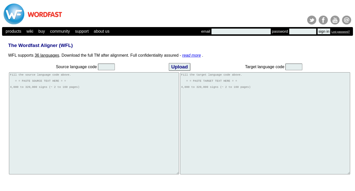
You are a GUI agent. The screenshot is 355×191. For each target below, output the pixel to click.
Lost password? (340, 31)
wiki (29, 31)
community (60, 31)
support (81, 31)
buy (41, 31)
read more (191, 55)
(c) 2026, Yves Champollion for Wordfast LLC (25, 185)
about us (101, 31)
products (13, 31)
